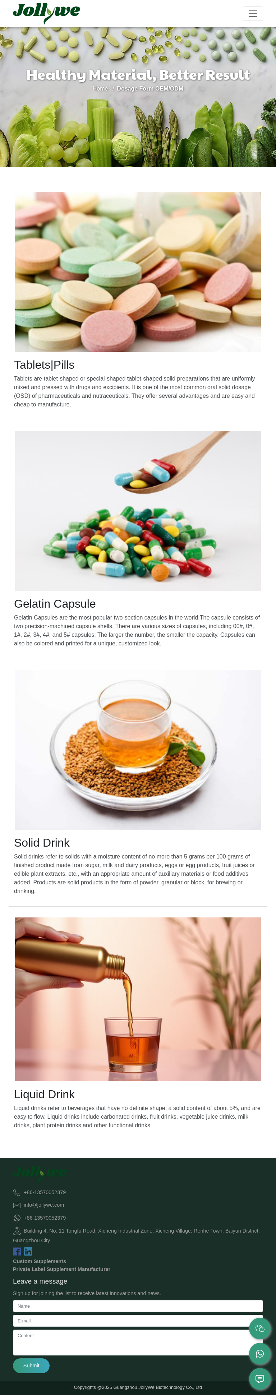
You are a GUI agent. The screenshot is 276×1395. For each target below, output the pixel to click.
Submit (31, 1365)
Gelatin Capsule (55, 603)
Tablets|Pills (44, 364)
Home (100, 89)
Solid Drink (42, 842)
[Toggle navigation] (253, 13)
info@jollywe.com (44, 1205)
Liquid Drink (44, 1094)
